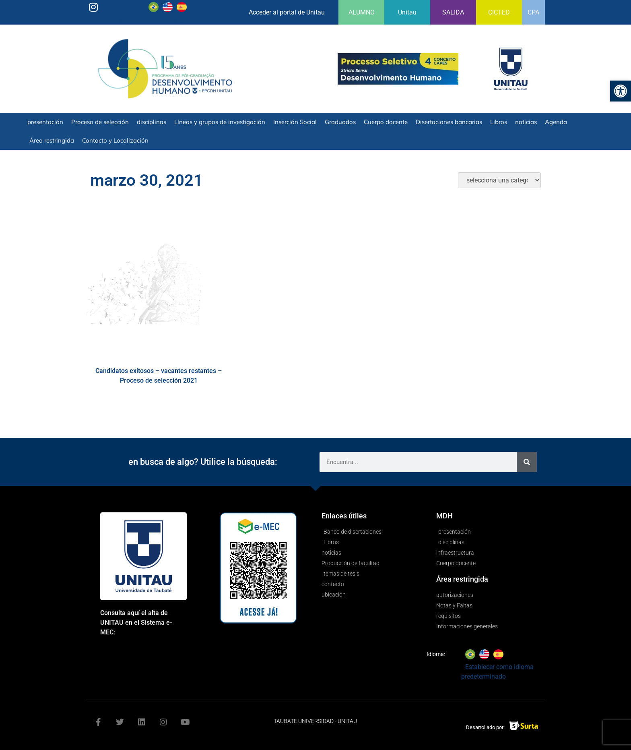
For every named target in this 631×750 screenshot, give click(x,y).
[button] (620, 91)
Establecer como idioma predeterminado (167, 19)
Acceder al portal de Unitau (287, 12)
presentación (45, 122)
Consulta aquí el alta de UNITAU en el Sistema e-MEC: (136, 622)
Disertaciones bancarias (449, 122)
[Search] (527, 462)
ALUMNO (361, 12)
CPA (533, 12)
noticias (526, 122)
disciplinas (151, 122)
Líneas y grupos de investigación (219, 122)
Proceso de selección (100, 122)
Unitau (407, 12)
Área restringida (51, 140)
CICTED (499, 12)
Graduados (340, 122)
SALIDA (453, 12)
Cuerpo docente (386, 122)
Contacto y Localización (115, 140)
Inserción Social (295, 122)
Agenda (556, 122)
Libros (498, 122)
